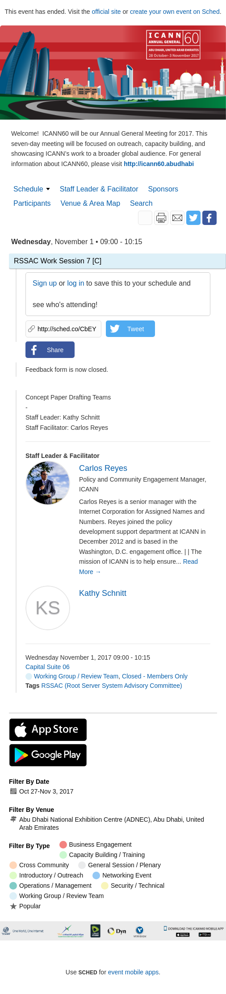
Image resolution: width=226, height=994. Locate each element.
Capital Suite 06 (47, 666)
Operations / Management (50, 886)
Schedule (28, 189)
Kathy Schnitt (102, 593)
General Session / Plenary (119, 865)
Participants (32, 203)
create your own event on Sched (175, 11)
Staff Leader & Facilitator (99, 189)
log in (75, 283)
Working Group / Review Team (71, 676)
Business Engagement (95, 844)
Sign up (45, 283)
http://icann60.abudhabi (159, 163)
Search (141, 203)
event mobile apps (133, 972)
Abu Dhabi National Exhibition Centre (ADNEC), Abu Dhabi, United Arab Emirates (106, 823)
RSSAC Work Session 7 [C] (57, 261)
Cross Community (39, 865)
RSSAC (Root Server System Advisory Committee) (112, 685)
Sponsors (163, 189)
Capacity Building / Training (102, 855)
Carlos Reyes (103, 468)
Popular (25, 906)
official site (106, 11)
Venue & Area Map (90, 203)
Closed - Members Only (155, 676)
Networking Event (121, 875)
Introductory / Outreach (46, 875)
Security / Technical (132, 886)
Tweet (135, 329)
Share (55, 350)
